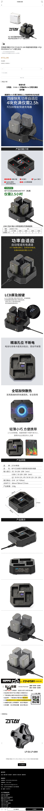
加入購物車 (16, 809)
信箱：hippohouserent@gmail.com (9, 765)
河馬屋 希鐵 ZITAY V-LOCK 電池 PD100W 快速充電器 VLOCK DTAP (31, 740)
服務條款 (24, 755)
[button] (42, 733)
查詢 (2, 755)
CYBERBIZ (32, 805)
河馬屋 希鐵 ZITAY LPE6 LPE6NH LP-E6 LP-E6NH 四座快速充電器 (12, 740)
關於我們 (6, 755)
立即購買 (34, 809)
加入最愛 (4, 72)
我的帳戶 (10, 755)
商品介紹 (22, 77)
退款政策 (15, 755)
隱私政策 (19, 755)
